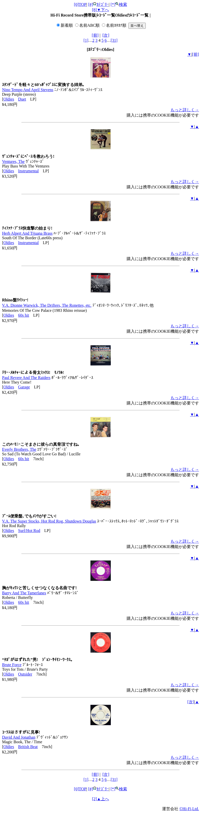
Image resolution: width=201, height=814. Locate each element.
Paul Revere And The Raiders (26, 377)
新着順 (67, 25)
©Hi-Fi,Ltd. (189, 809)
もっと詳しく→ (184, 110)
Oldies (8, 99)
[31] (114, 40)
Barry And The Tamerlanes (24, 593)
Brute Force (11, 665)
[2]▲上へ (100, 799)
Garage (24, 387)
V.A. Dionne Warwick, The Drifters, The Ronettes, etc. (46, 305)
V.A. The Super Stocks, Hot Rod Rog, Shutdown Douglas (49, 521)
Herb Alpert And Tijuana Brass (27, 233)
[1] (86, 40)
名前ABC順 (89, 25)
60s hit (23, 315)
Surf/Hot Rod (29, 530)
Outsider (25, 674)
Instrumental (28, 171)
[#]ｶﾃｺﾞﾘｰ (98, 4)
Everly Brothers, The (19, 449)
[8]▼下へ (100, 10)
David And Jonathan (18, 737)
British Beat (28, 747)
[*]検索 (119, 4)
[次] (105, 35)
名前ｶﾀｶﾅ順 (116, 25)
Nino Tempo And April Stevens (27, 90)
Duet (22, 99)
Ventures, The (13, 161)
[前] (95, 35)
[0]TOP (80, 4)
